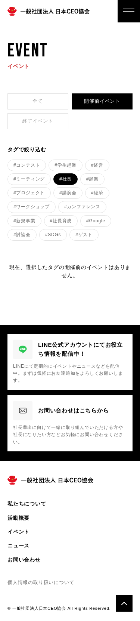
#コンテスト (26, 165)
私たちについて (26, 504)
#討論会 (22, 234)
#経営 (97, 165)
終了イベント (37, 121)
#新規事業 (24, 220)
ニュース (18, 546)
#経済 (97, 192)
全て (37, 101)
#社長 (65, 179)
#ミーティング (29, 179)
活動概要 (18, 518)
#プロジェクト (29, 192)
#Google (95, 220)
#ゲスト (84, 234)
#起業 (92, 179)
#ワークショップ (31, 206)
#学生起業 (66, 165)
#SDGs (53, 234)
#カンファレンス (82, 206)
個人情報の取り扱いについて (40, 582)
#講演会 (68, 192)
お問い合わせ (24, 560)
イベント (18, 532)
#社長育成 (61, 220)
